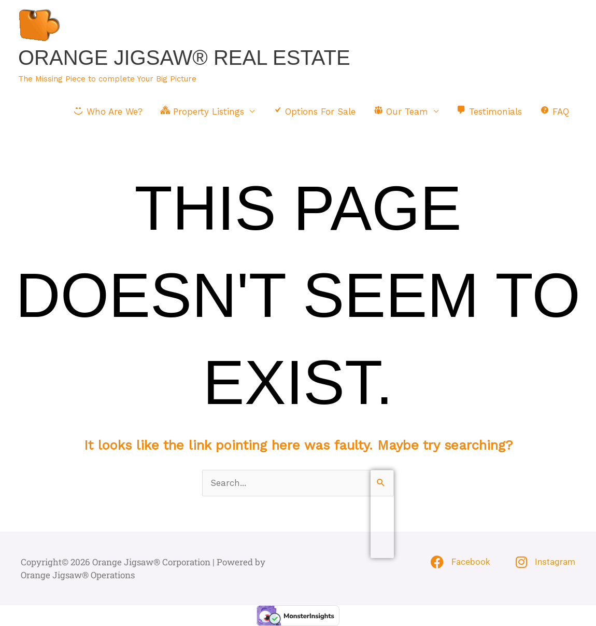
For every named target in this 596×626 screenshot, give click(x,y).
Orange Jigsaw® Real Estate (184, 57)
